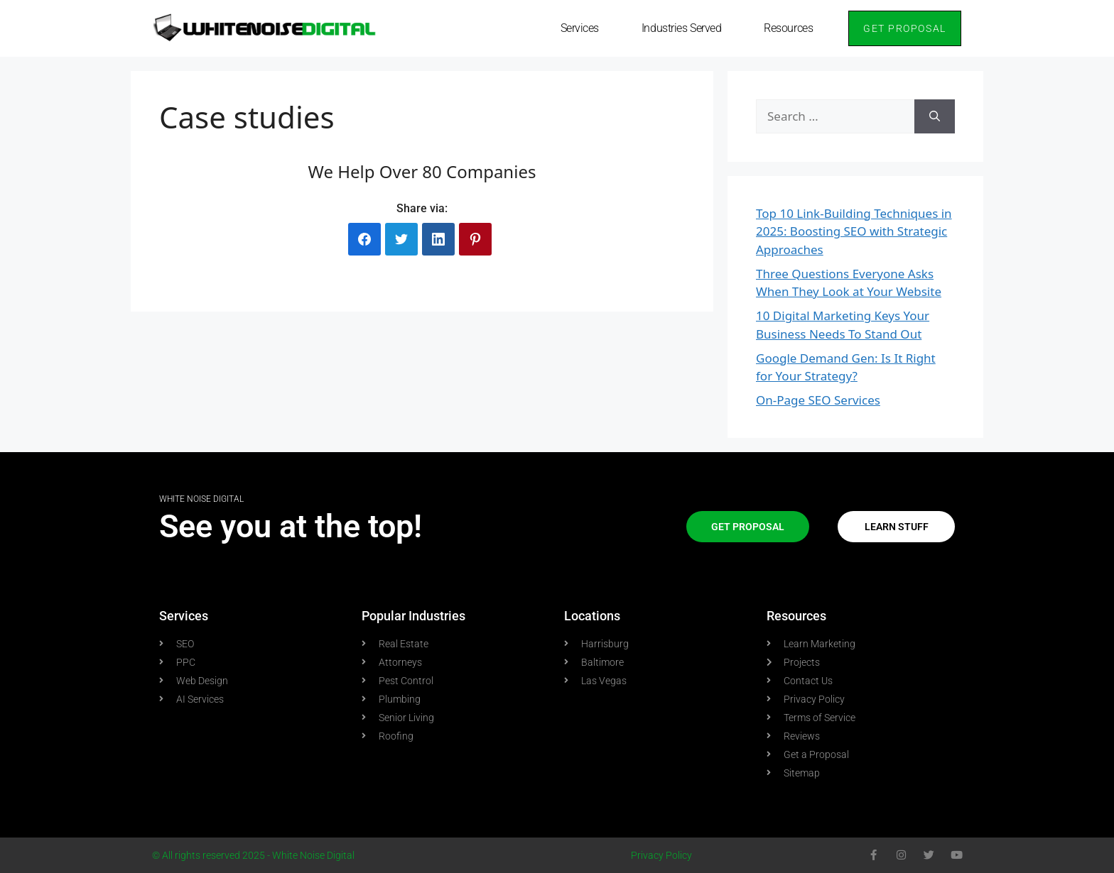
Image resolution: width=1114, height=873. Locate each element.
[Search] (934, 116)
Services (580, 28)
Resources (788, 28)
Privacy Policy (661, 855)
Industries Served (681, 28)
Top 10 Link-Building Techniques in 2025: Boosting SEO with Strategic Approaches (854, 231)
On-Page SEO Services (818, 400)
